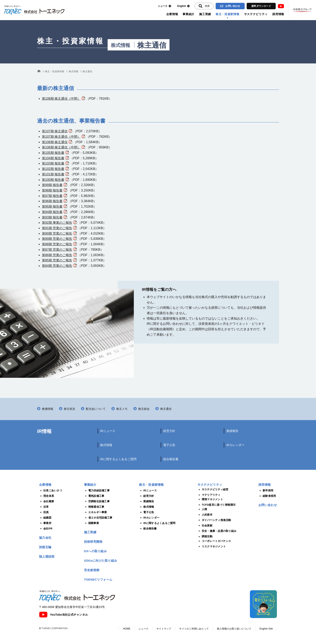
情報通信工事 (94, 506)
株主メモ (122, 408)
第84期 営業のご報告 (57, 265)
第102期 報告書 (53, 169)
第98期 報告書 (52, 190)
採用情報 (278, 14)
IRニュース (107, 431)
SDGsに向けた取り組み (100, 560)
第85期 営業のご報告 (57, 260)
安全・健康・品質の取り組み (217, 531)
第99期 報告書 (52, 185)
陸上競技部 (47, 556)
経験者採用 (267, 496)
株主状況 (69, 408)
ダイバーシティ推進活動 (214, 520)
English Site (266, 628)
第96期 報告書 (52, 201)
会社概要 (46, 501)
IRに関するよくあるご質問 (118, 459)
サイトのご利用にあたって (194, 628)
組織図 (45, 517)
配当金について (96, 408)
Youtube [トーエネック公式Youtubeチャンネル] (281, 6)
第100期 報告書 (53, 179)
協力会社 (45, 537)
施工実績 (205, 14)
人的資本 (205, 514)
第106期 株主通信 (55, 142)
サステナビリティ (256, 14)
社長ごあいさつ (50, 490)
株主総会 (144, 408)
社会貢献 (205, 525)
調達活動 (205, 536)
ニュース (164, 6)
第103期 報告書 (53, 163)
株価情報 (47, 408)
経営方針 (169, 431)
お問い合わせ (230, 6)
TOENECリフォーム (98, 579)
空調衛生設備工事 (97, 501)
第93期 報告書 (52, 217)
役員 (44, 512)
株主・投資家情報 (227, 14)
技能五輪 (45, 547)
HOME (126, 628)
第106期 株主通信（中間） (61, 147)
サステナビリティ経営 (213, 489)
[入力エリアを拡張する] (204, 6)
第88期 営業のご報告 (57, 244)
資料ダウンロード (261, 6)
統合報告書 (170, 459)
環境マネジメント (210, 499)
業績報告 (232, 431)
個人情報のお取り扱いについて (234, 628)
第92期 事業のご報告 (57, 222)
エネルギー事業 (95, 512)
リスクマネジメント (212, 546)
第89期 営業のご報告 (57, 238)
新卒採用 (265, 490)
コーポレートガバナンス (214, 541)
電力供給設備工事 (97, 490)
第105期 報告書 (53, 152)
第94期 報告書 (52, 212)
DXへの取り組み (95, 551)
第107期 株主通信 (55, 131)
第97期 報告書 (52, 196)
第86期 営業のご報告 (57, 255)
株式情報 (120, 45)
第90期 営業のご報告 (57, 233)
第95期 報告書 (52, 206)
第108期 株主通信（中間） (61, 98)
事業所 (45, 523)
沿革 (44, 506)
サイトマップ (163, 628)
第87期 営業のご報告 (57, 249)
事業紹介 (188, 14)
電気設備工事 (94, 496)
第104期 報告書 (53, 158)
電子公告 (169, 445)
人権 (202, 509)
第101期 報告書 (53, 174)
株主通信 (166, 408)
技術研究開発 (93, 541)
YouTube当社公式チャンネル (63, 615)
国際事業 (91, 523)
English (183, 6)
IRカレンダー (235, 445)
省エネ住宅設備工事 (98, 517)
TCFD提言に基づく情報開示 (217, 504)
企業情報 (172, 14)
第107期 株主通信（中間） (61, 136)
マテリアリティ (209, 495)
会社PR (45, 528)
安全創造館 (92, 570)
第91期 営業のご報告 (57, 228)
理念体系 (46, 496)
